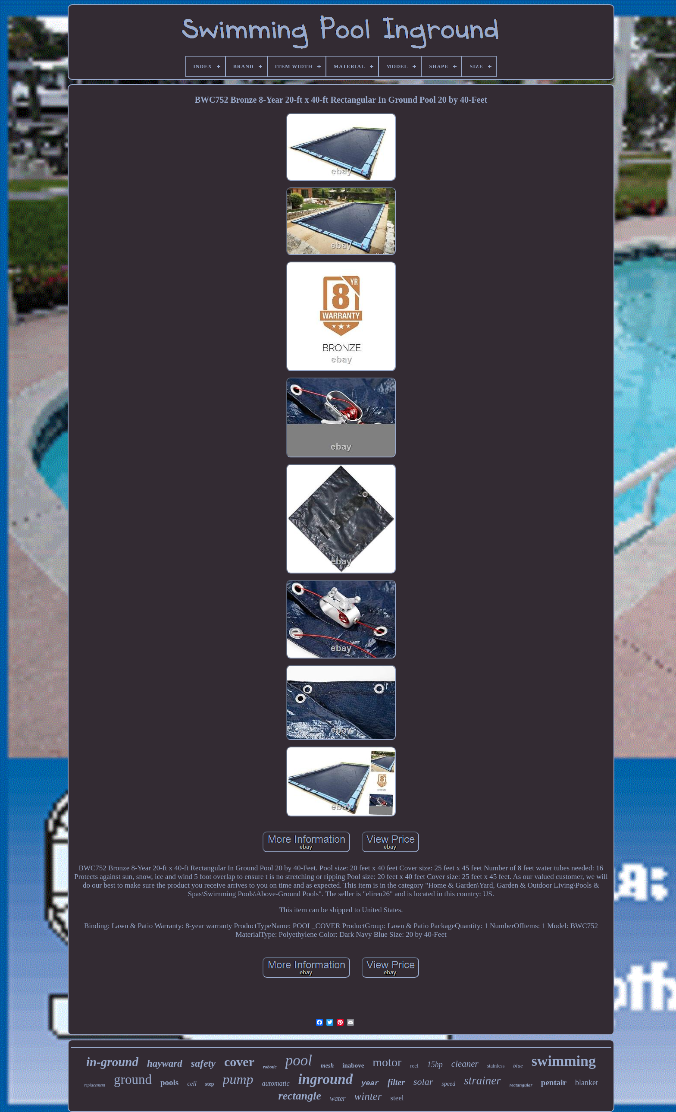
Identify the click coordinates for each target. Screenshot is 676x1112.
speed (448, 1083)
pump (238, 1079)
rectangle (299, 1096)
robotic (270, 1066)
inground (325, 1079)
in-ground (112, 1062)
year (370, 1083)
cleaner (465, 1063)
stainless (496, 1066)
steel (397, 1098)
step (209, 1084)
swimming (564, 1061)
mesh (327, 1065)
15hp (435, 1064)
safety (203, 1063)
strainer (482, 1080)
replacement (94, 1085)
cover (239, 1062)
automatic (276, 1083)
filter (396, 1082)
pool (298, 1060)
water (337, 1098)
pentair (553, 1082)
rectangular (521, 1084)
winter (368, 1096)
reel (414, 1065)
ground (133, 1079)
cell (192, 1083)
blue (518, 1065)
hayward (164, 1063)
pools (169, 1082)
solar (423, 1081)
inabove (353, 1065)
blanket (586, 1082)
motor (386, 1062)
